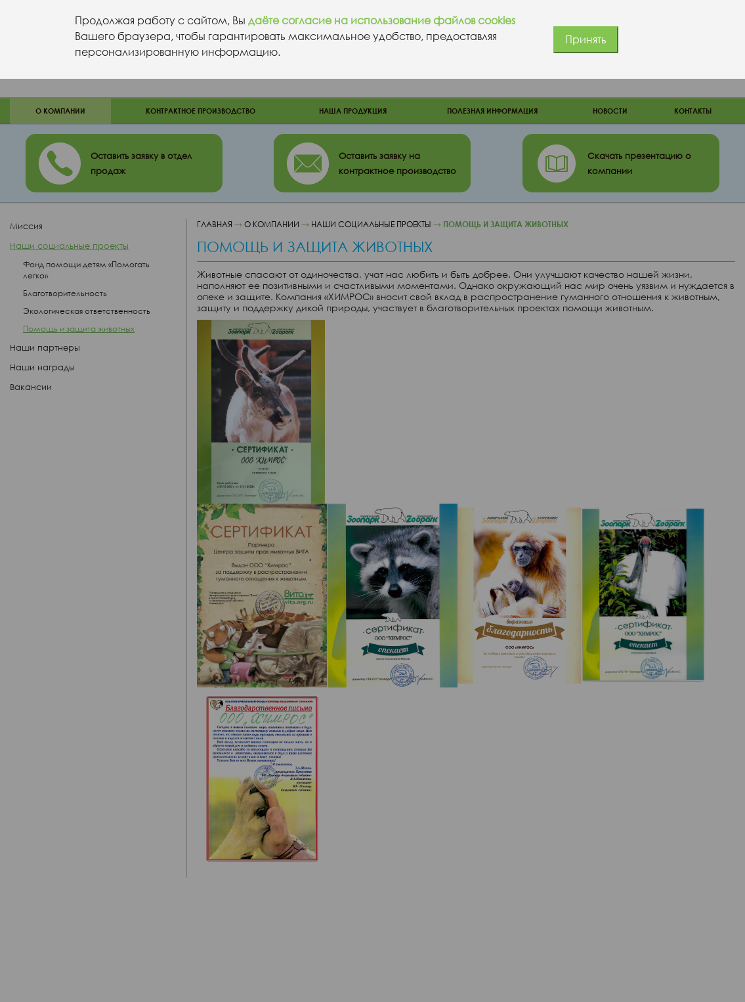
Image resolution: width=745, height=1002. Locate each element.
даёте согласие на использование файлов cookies (381, 20)
